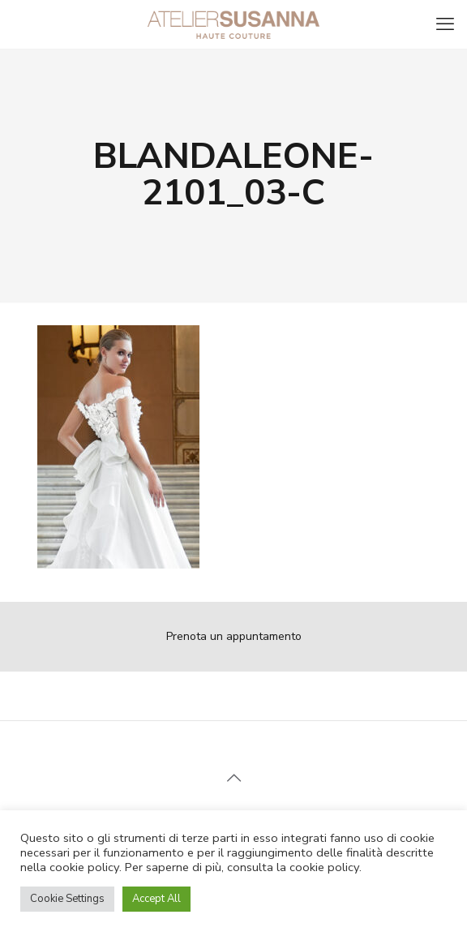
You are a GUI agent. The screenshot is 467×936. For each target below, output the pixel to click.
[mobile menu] (445, 24)
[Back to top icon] (233, 779)
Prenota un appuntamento (234, 636)
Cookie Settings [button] (67, 898)
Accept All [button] (156, 898)
